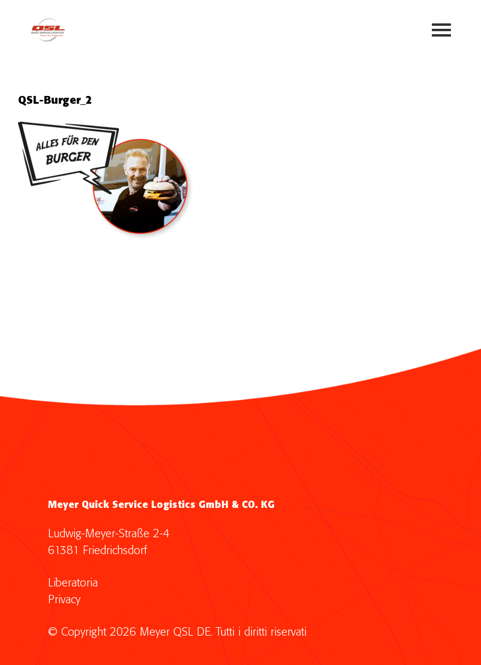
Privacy (64, 600)
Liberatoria (73, 583)
